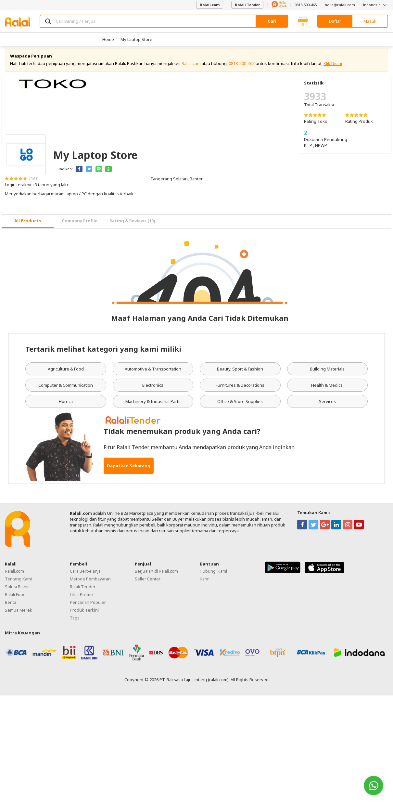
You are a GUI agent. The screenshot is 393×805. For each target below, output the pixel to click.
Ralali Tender (247, 4)
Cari (272, 21)
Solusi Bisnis (17, 591)
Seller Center (147, 584)
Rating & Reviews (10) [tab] (132, 226)
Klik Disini (332, 68)
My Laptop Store (136, 39)
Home (108, 39)
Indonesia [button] (375, 4)
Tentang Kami (18, 584)
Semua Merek (18, 615)
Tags (75, 623)
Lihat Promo (81, 599)
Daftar (335, 21)
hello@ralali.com (340, 4)
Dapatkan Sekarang (128, 471)
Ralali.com (210, 4)
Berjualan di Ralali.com (156, 576)
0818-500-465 (306, 4)
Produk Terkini (84, 615)
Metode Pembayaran (90, 584)
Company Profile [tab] (79, 226)
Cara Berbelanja (85, 576)
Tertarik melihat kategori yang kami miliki (103, 353)
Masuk (369, 21)
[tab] (28, 226)
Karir (204, 584)
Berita (10, 607)
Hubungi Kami (213, 576)
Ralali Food (15, 599)
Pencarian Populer (88, 607)
